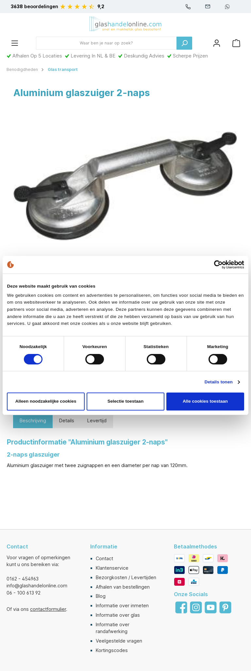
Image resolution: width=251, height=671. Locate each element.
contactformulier (48, 609)
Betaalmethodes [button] (195, 546)
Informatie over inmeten (122, 605)
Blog (101, 596)
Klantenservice (112, 568)
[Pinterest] (225, 607)
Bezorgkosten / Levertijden (126, 577)
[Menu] (15, 43)
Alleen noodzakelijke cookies (45, 401)
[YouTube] (210, 607)
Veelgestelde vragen (119, 641)
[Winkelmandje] (236, 43)
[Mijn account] (217, 43)
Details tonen (219, 381)
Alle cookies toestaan (205, 401)
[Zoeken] (184, 43)
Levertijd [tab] (97, 420)
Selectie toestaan (125, 401)
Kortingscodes (112, 650)
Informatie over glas (118, 615)
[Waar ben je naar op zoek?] (106, 43)
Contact (104, 558)
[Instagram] (196, 607)
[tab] (33, 420)
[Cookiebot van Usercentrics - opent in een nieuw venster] (215, 264)
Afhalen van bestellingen (123, 587)
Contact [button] (17, 546)
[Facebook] (181, 607)
